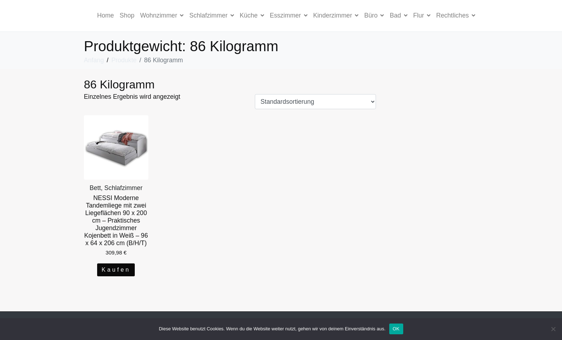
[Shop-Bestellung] (315, 101)
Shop (127, 15)
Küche (252, 15)
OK (396, 328)
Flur (421, 15)
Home (105, 15)
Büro (374, 15)
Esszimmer (289, 15)
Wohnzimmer (162, 15)
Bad (398, 15)
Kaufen (115, 270)
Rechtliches (455, 15)
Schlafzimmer (211, 15)
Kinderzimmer (336, 15)
